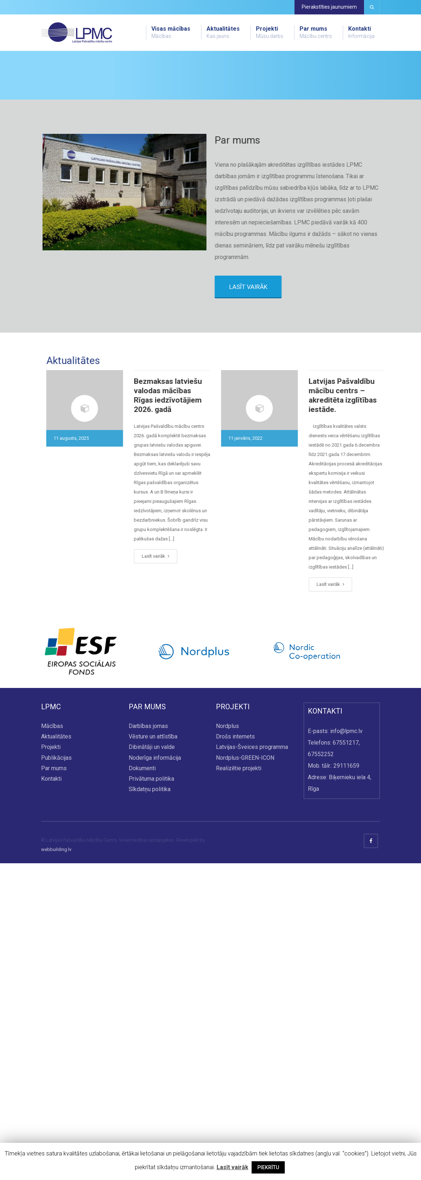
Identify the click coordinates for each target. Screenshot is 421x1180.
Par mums (316, 32)
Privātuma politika (151, 1095)
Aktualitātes (223, 32)
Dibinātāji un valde (152, 1064)
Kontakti (361, 32)
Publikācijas (56, 1074)
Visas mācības (170, 32)
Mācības (52, 1042)
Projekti (269, 32)
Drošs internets (235, 1053)
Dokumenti (142, 1085)
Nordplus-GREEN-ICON (245, 1074)
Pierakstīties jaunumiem (329, 7)
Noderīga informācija (155, 1074)
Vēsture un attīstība (153, 1053)
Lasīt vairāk (98, 872)
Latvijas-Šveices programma (252, 1064)
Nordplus (227, 1042)
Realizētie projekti (238, 1085)
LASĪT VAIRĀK (263, 603)
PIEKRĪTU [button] (268, 1167)
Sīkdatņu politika (149, 1105)
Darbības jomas (148, 1042)
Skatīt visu (72, 172)
